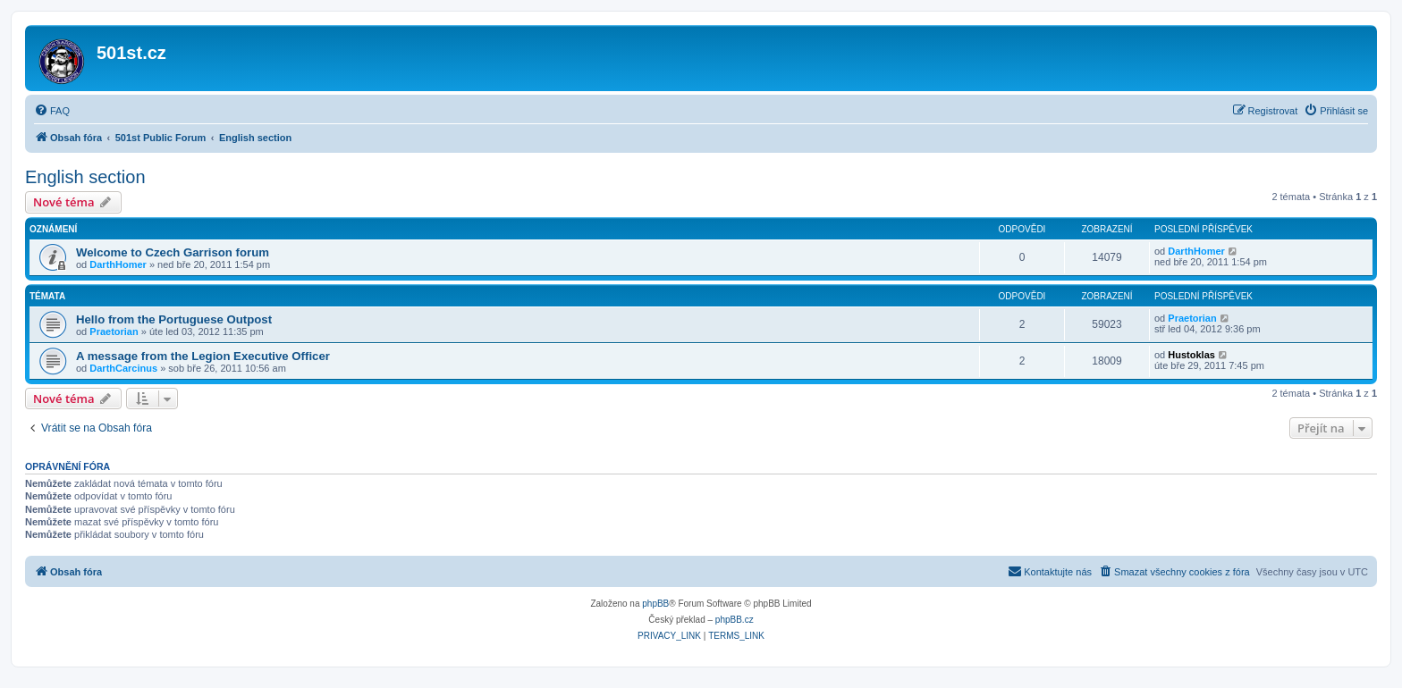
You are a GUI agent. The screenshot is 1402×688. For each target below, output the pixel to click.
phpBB (655, 603)
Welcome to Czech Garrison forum (172, 252)
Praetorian (113, 331)
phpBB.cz (734, 620)
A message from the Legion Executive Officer (203, 356)
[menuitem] (52, 111)
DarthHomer (118, 264)
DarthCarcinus (123, 368)
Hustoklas (1191, 354)
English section (85, 177)
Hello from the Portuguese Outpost (174, 319)
